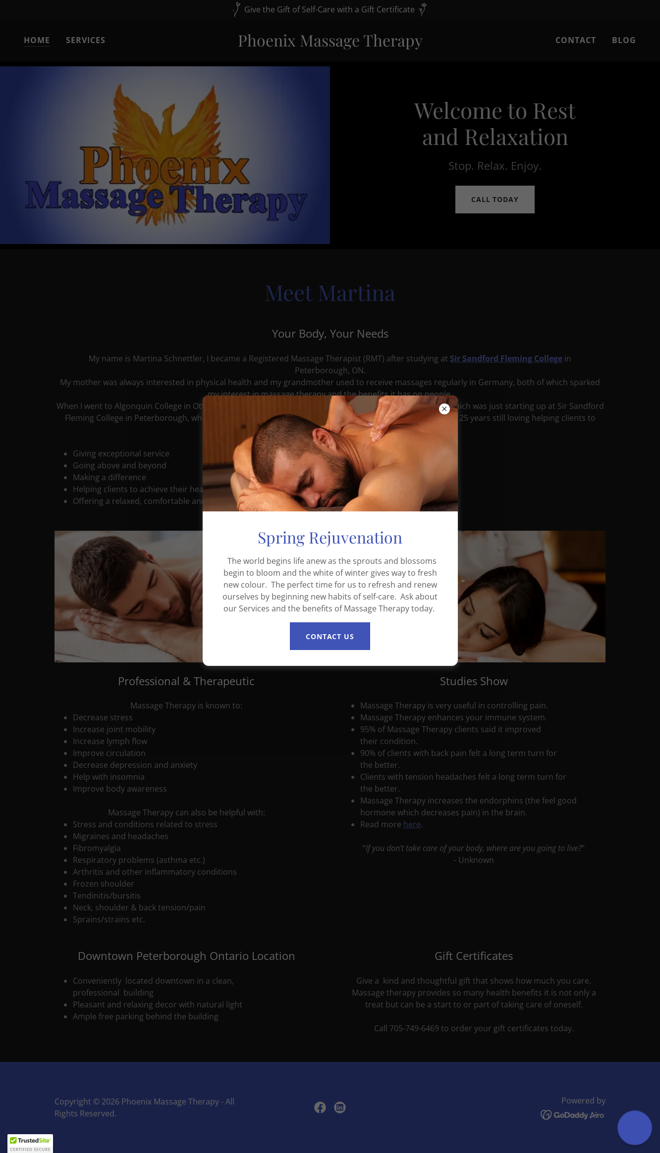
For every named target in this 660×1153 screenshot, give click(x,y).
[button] (30, 1143)
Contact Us (330, 636)
